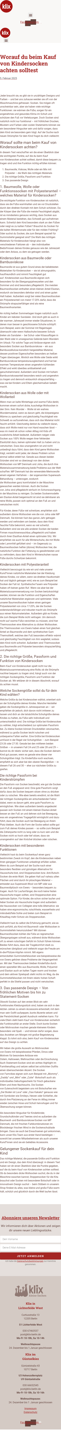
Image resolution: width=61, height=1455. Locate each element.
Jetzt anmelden (30, 1256)
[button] (30, 15)
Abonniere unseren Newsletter (30, 1217)
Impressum (30, 1408)
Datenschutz (30, 1412)
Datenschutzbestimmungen (30, 1261)
